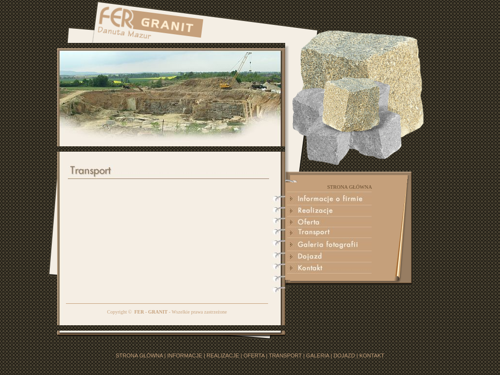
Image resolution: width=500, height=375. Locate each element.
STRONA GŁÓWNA (139, 355)
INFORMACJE (185, 355)
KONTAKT (371, 355)
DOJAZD (344, 355)
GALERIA (317, 355)
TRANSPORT (285, 355)
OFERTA (254, 355)
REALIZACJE (223, 355)
